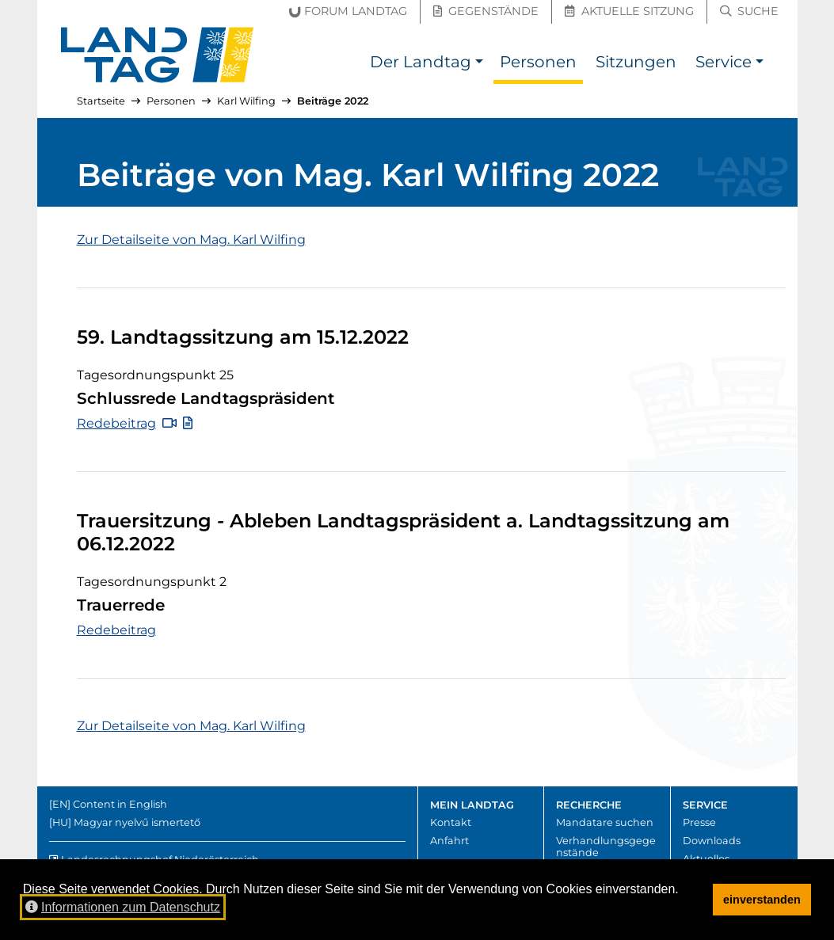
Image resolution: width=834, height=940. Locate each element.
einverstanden (762, 899)
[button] (479, 64)
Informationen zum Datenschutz (122, 907)
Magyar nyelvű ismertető (137, 822)
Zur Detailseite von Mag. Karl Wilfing (191, 239)
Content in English (120, 804)
